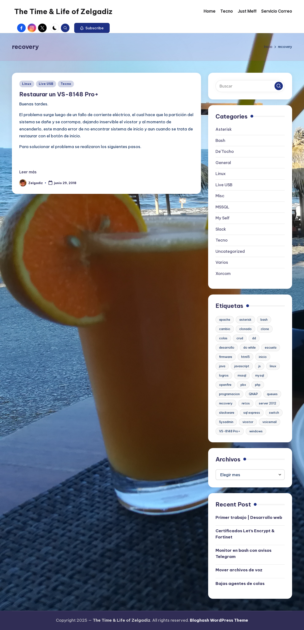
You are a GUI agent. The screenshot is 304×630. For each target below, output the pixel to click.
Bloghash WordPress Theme (219, 620)
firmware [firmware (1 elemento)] (225, 357)
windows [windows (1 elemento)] (256, 431)
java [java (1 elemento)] (222, 366)
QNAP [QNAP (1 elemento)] (253, 394)
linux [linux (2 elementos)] (273, 366)
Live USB (46, 84)
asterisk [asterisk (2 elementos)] (245, 319)
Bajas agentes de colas (240, 583)
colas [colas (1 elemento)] (223, 338)
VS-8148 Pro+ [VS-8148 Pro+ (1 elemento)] (229, 431)
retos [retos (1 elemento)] (246, 403)
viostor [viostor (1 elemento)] (247, 422)
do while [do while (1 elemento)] (249, 347)
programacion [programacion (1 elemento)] (229, 394)
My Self (223, 218)
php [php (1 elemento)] (257, 385)
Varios (222, 262)
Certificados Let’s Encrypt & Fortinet (245, 534)
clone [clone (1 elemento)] (265, 329)
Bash (220, 140)
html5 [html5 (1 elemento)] (245, 357)
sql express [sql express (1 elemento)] (251, 412)
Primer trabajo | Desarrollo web (249, 517)
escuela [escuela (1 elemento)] (270, 347)
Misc (220, 195)
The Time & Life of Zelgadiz (63, 11)
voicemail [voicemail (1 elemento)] (269, 422)
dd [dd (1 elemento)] (254, 338)
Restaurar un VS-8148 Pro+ (58, 94)
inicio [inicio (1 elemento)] (263, 357)
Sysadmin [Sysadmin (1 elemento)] (226, 422)
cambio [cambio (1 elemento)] (224, 329)
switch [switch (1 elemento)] (274, 412)
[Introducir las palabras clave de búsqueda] (250, 86)
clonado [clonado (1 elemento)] (245, 329)
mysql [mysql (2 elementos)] (259, 375)
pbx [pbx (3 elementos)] (243, 385)
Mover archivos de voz (239, 570)
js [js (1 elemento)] (259, 366)
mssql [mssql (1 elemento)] (242, 375)
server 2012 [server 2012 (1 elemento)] (267, 403)
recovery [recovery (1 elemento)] (226, 403)
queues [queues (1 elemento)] (272, 394)
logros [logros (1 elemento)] (224, 375)
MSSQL (222, 207)
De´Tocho (225, 151)
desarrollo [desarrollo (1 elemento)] (226, 347)
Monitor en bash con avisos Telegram (243, 553)
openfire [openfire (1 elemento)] (225, 385)
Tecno (66, 84)
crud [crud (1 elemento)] (239, 338)
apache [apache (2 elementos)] (224, 319)
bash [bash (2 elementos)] (264, 319)
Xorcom (223, 273)
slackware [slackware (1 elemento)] (226, 412)
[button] (92, 28)
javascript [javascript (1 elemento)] (241, 366)
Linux (26, 84)
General (223, 162)
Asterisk (224, 129)
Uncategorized (230, 251)
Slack (221, 229)
